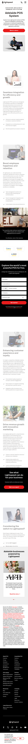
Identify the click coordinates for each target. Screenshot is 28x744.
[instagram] (12, 727)
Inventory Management (6, 666)
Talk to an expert (14, 487)
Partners (16, 672)
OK (20, 738)
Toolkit (16, 680)
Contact (16, 690)
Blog (4, 690)
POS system (14, 606)
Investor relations (18, 702)
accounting (5, 618)
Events (4, 696)
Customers (5, 669)
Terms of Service (10, 307)
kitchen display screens (18, 618)
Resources (5, 688)
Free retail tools (6, 692)
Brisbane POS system (8, 681)
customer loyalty (21, 616)
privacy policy (18, 307)
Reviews (16, 692)
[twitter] (8, 727)
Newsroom (16, 700)
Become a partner (18, 678)
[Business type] (14, 297)
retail (4, 613)
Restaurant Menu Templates (18, 668)
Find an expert (17, 676)
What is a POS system (8, 674)
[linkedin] (21, 727)
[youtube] (25, 727)
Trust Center (17, 696)
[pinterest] (16, 727)
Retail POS (5, 656)
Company (16, 688)
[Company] (14, 293)
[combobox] (5, 288)
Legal (15, 698)
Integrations (17, 664)
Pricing (4, 660)
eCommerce (6, 664)
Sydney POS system (7, 676)
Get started (14, 303)
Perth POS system (7, 685)
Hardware (5, 662)
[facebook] (3, 727)
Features (5, 658)
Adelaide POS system (8, 683)
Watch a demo (14, 30)
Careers (16, 694)
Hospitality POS (18, 656)
